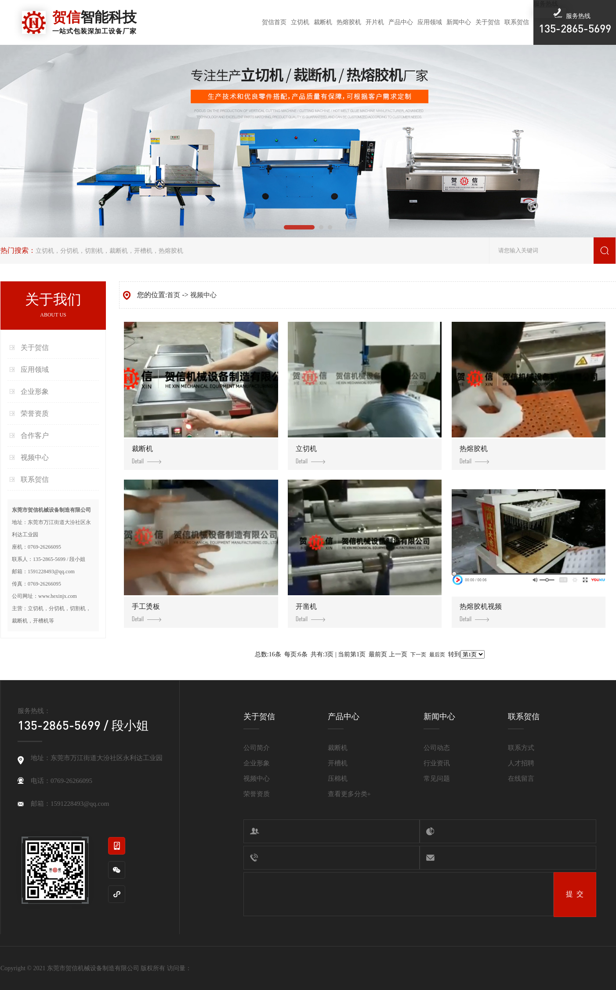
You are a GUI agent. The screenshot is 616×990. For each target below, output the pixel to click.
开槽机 (143, 251)
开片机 (375, 22)
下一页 (418, 655)
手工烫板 (146, 612)
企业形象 (35, 391)
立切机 (300, 22)
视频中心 (35, 457)
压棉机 (338, 778)
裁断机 (323, 22)
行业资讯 (437, 763)
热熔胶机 (349, 22)
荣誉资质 (35, 413)
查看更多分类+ (349, 793)
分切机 (69, 251)
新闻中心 (458, 22)
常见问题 (437, 778)
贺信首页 (274, 22)
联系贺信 (516, 22)
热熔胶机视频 (481, 612)
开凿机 (310, 612)
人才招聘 (521, 763)
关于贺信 (487, 22)
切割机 (94, 251)
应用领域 (429, 22)
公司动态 (437, 747)
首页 (173, 294)
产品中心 (400, 22)
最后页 (437, 655)
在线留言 (521, 778)
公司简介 (256, 747)
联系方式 (521, 747)
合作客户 (35, 435)
